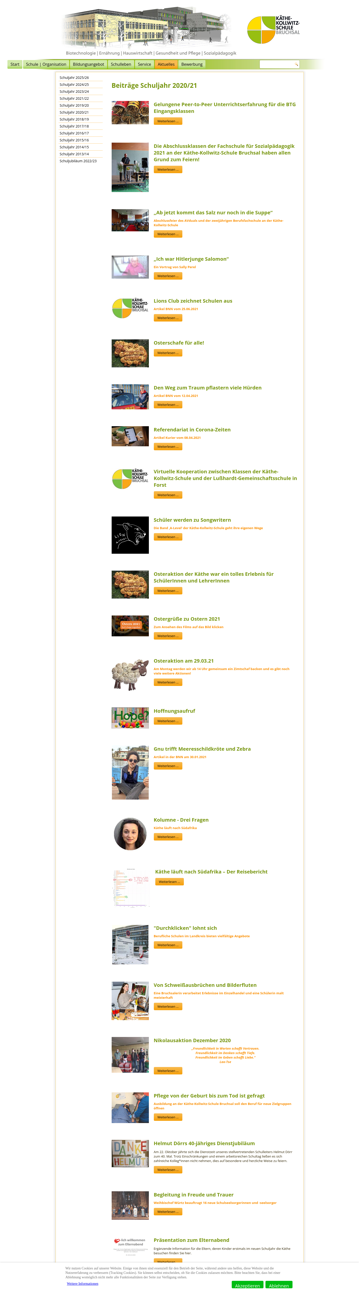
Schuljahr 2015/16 (74, 140)
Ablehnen (279, 1285)
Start (67, 64)
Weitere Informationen (82, 1284)
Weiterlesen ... (168, 121)
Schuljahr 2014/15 (74, 147)
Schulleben (173, 64)
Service (196, 64)
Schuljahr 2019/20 (74, 105)
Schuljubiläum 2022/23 (78, 161)
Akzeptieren (247, 1285)
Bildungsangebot (140, 64)
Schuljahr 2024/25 (74, 84)
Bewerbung (243, 64)
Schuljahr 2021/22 (74, 98)
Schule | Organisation (98, 64)
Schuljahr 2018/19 (74, 119)
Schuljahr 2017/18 (74, 126)
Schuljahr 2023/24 (74, 91)
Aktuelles (218, 64)
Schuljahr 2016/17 (74, 133)
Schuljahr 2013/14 (74, 154)
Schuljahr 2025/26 (74, 77)
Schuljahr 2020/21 (74, 112)
